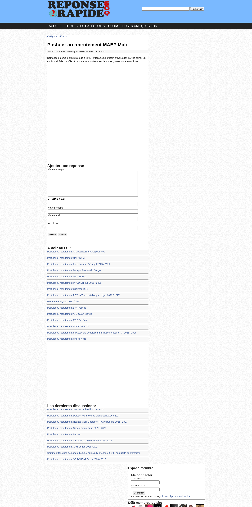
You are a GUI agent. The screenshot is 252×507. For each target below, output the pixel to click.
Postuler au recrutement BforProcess (65, 303)
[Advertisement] (97, 85)
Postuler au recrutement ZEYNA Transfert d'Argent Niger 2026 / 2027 (81, 291)
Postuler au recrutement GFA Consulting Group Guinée (74, 250)
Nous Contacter (73, 501)
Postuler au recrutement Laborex (63, 426)
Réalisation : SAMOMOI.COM (151, 501)
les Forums (94, 501)
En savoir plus (123, 496)
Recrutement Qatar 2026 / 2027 (62, 297)
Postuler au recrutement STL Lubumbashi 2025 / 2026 (73, 402)
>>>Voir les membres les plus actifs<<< (170, 111)
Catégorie (52, 34)
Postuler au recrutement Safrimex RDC (66, 285)
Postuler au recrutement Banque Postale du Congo (72, 268)
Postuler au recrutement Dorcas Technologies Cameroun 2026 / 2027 (81, 408)
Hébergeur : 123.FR (117, 501)
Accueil (55, 24)
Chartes (54, 501)
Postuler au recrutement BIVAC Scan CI (66, 321)
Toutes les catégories (85, 24)
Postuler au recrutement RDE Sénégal (66, 315)
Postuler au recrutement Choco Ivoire (65, 332)
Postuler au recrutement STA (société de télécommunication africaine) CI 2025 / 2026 (89, 326)
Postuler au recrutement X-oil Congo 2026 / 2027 (71, 437)
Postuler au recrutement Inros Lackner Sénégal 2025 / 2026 (76, 262)
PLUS (174, 501)
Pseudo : (159, 47)
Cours (113, 24)
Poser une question (139, 24)
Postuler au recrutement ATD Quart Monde (68, 309)
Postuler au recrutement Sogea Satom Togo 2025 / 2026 (75, 420)
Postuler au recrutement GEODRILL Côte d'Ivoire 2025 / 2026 (77, 431)
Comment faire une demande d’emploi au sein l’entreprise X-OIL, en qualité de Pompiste (90, 443)
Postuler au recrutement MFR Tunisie (65, 274)
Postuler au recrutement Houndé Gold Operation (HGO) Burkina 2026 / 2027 (84, 414)
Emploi (62, 34)
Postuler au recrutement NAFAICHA (64, 256)
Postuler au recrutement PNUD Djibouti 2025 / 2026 (72, 280)
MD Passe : (159, 54)
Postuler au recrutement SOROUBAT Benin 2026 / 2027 (74, 449)
